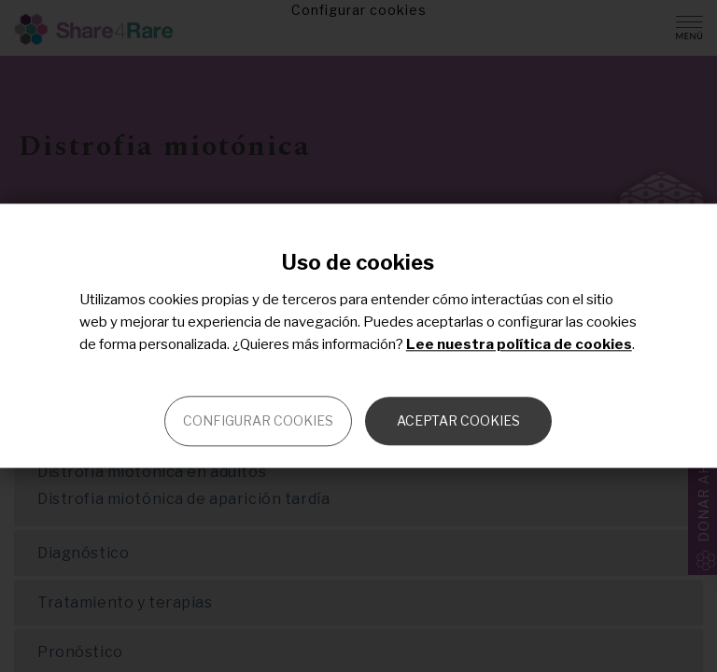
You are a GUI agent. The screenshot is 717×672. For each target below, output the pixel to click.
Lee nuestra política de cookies (519, 345)
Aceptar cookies (458, 421)
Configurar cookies (258, 421)
